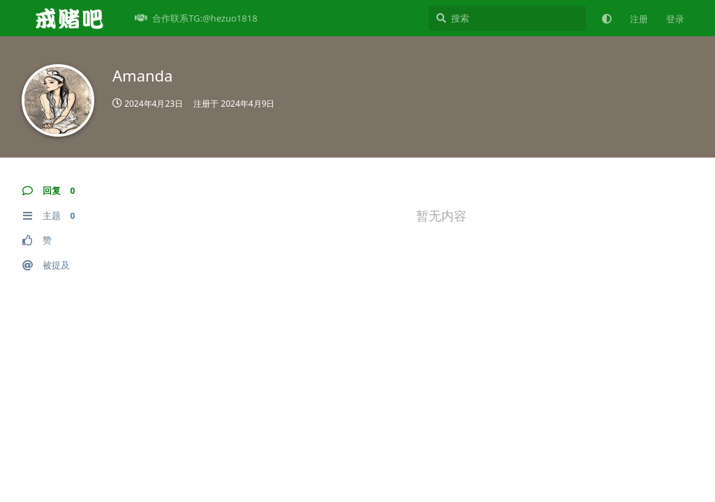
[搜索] (507, 18)
